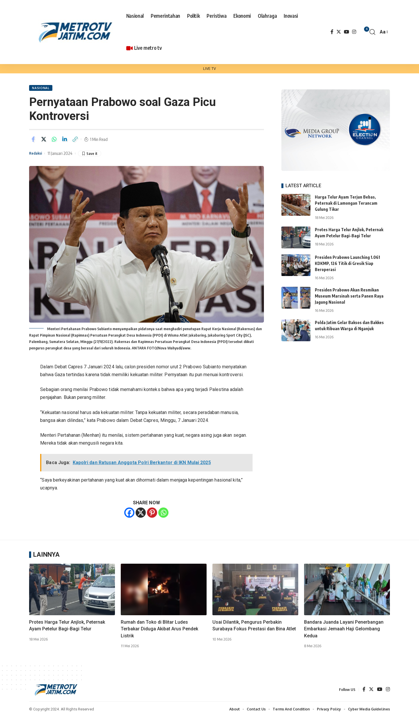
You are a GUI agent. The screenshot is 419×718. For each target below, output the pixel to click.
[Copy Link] (75, 140)
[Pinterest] (152, 514)
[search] (372, 32)
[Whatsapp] (163, 514)
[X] (141, 514)
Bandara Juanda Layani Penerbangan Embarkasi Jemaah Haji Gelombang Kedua (344, 629)
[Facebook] (332, 32)
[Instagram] (354, 32)
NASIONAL (41, 88)
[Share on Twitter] (44, 140)
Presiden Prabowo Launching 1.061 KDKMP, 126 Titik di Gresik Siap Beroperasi (347, 259)
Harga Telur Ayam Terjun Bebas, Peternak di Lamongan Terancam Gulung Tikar (346, 198)
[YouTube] (346, 32)
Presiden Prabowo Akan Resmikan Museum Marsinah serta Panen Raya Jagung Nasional (349, 291)
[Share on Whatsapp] (54, 140)
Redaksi (36, 154)
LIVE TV (209, 68)
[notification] (364, 32)
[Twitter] (338, 32)
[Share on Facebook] (33, 140)
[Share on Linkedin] (65, 140)
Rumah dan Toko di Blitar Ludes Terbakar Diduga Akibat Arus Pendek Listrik (159, 629)
